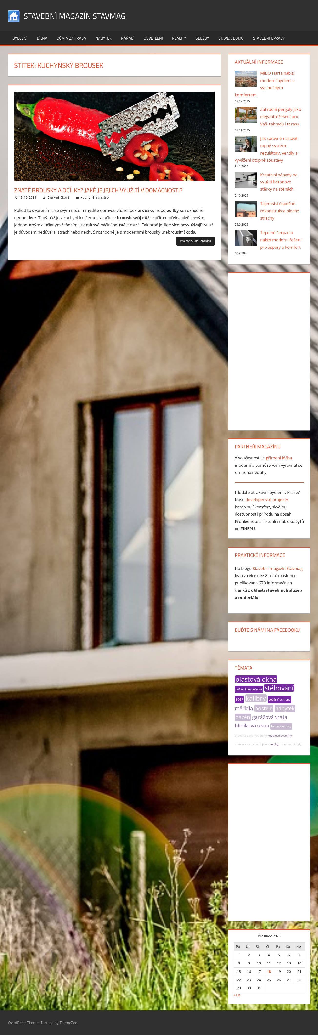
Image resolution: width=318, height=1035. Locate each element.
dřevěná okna (244, 736)
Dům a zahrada (71, 38)
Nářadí (127, 38)
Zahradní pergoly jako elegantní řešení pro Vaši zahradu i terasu (280, 116)
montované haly (290, 744)
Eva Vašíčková (58, 197)
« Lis (237, 995)
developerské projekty (267, 499)
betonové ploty (281, 726)
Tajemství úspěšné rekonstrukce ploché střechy (279, 211)
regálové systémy (280, 736)
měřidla (244, 708)
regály (274, 744)
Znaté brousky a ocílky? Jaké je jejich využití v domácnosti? (112, 190)
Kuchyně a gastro (94, 197)
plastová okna (256, 679)
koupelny (261, 736)
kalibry (256, 698)
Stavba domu (231, 38)
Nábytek (103, 38)
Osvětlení (153, 38)
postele (264, 708)
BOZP (239, 699)
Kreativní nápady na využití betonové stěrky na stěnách (278, 182)
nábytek (285, 708)
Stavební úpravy (269, 38)
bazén (243, 717)
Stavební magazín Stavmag (80, 15)
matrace (240, 744)
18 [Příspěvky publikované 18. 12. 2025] (269, 971)
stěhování (279, 688)
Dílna (42, 38)
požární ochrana (279, 699)
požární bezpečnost (249, 689)
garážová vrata (269, 717)
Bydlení (19, 38)
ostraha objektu (258, 744)
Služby (202, 38)
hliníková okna (252, 725)
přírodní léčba (279, 458)
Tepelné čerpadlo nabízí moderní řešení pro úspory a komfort (280, 240)
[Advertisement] (269, 350)
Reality (179, 38)
